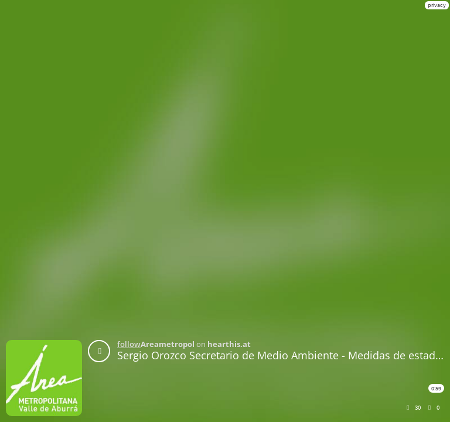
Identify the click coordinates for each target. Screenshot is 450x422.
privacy (437, 5)
